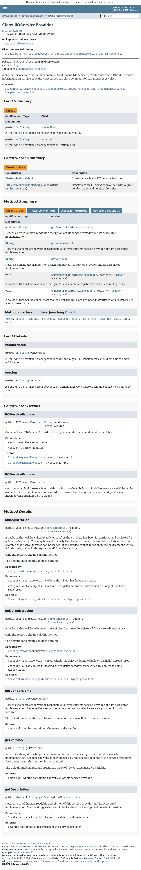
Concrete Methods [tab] (106, 210)
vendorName (48, 127)
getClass (48, 318)
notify (75, 318)
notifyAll (89, 318)
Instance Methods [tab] (42, 210)
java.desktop (9, 15)
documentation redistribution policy (89, 861)
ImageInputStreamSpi (19, 53)
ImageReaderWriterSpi (80, 53)
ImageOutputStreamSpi (49, 53)
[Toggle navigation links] (5, 8)
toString (105, 318)
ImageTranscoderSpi (109, 53)
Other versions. (22, 852)
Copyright (7, 858)
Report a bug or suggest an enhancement (25, 843)
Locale (77, 227)
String (24, 127)
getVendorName (60, 243)
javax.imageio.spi (33, 15)
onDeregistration (63, 274)
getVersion (58, 259)
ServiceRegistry (87, 274)
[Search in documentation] (119, 16)
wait (117, 318)
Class (118, 274)
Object (18, 65)
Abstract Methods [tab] (74, 210)
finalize (33, 318)
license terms (108, 2)
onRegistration (61, 290)
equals (20, 318)
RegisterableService (19, 43)
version (46, 139)
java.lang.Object (12, 30)
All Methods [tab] (15, 210)
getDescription (61, 227)
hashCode (62, 318)
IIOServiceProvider (60, 15)
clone (9, 318)
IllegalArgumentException (25, 457)
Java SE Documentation (86, 846)
